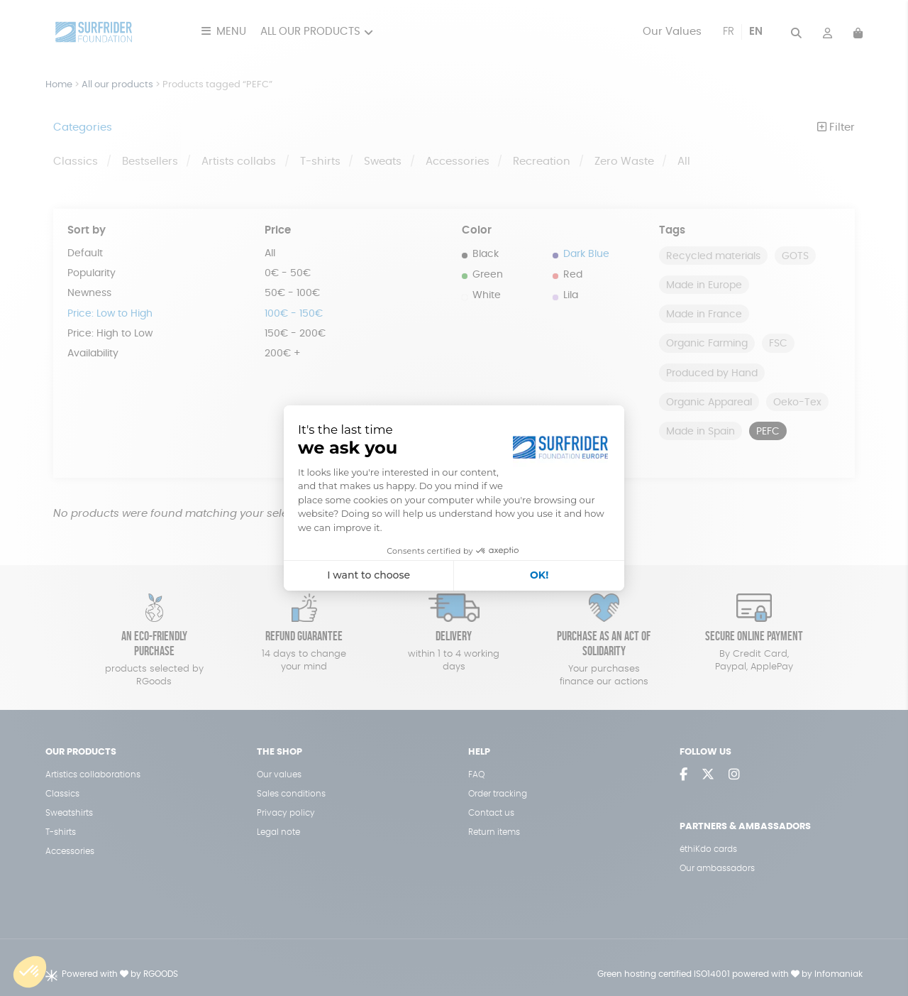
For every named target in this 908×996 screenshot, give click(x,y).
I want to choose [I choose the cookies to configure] (368, 575)
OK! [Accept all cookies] (539, 575)
